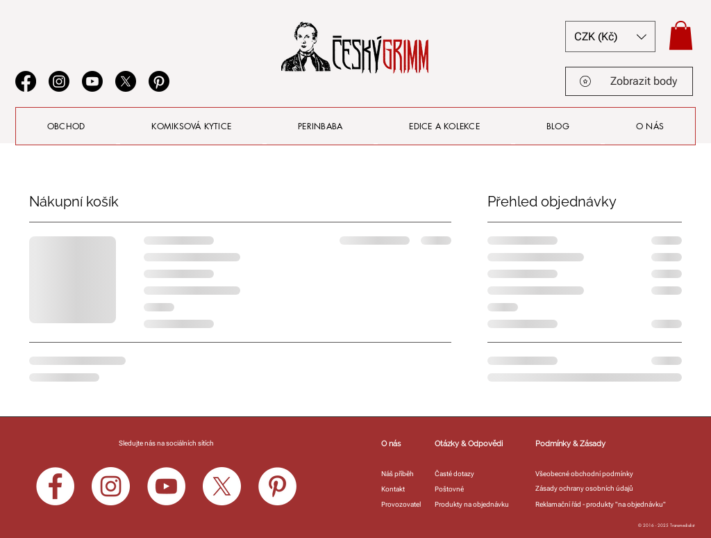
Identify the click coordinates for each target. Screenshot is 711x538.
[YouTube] (166, 486)
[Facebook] (25, 81)
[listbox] (610, 36)
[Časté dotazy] (458, 474)
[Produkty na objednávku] (475, 504)
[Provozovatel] (401, 504)
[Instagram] (59, 81)
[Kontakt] (395, 489)
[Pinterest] (159, 81)
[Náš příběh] (401, 474)
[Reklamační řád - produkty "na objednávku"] (612, 504)
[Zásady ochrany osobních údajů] (587, 488)
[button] (610, 36)
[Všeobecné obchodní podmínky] (587, 474)
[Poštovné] (452, 489)
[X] (125, 81)
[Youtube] (92, 81)
